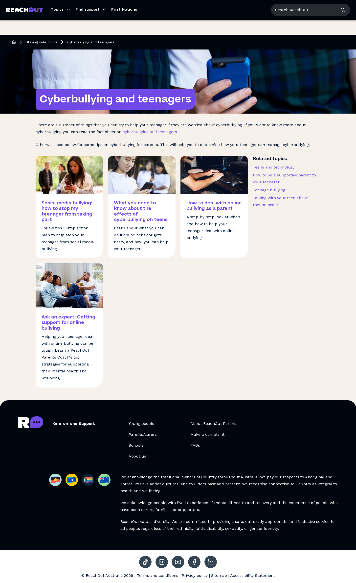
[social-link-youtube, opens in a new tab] (178, 562)
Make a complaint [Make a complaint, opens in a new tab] (207, 434)
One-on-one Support (74, 423)
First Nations (124, 24)
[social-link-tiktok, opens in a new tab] (145, 562)
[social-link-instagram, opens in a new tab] (162, 562)
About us (306, 7)
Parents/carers (143, 434)
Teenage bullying (269, 190)
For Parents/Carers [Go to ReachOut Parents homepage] (61, 6)
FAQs (195, 445)
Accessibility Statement (252, 575)
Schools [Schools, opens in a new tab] (136, 445)
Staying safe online (41, 42)
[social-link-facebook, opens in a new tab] (194, 562)
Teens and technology (273, 167)
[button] (59, 25)
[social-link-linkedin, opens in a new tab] (210, 562)
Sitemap (219, 575)
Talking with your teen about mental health (280, 201)
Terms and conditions (157, 575)
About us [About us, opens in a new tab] (137, 456)
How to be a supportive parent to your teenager (284, 178)
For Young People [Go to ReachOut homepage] (22, 6)
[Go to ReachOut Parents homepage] (24, 24)
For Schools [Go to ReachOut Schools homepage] (94, 6)
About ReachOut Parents (214, 423)
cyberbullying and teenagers (150, 131)
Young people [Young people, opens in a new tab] (141, 423)
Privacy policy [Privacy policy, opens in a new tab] (195, 575)
